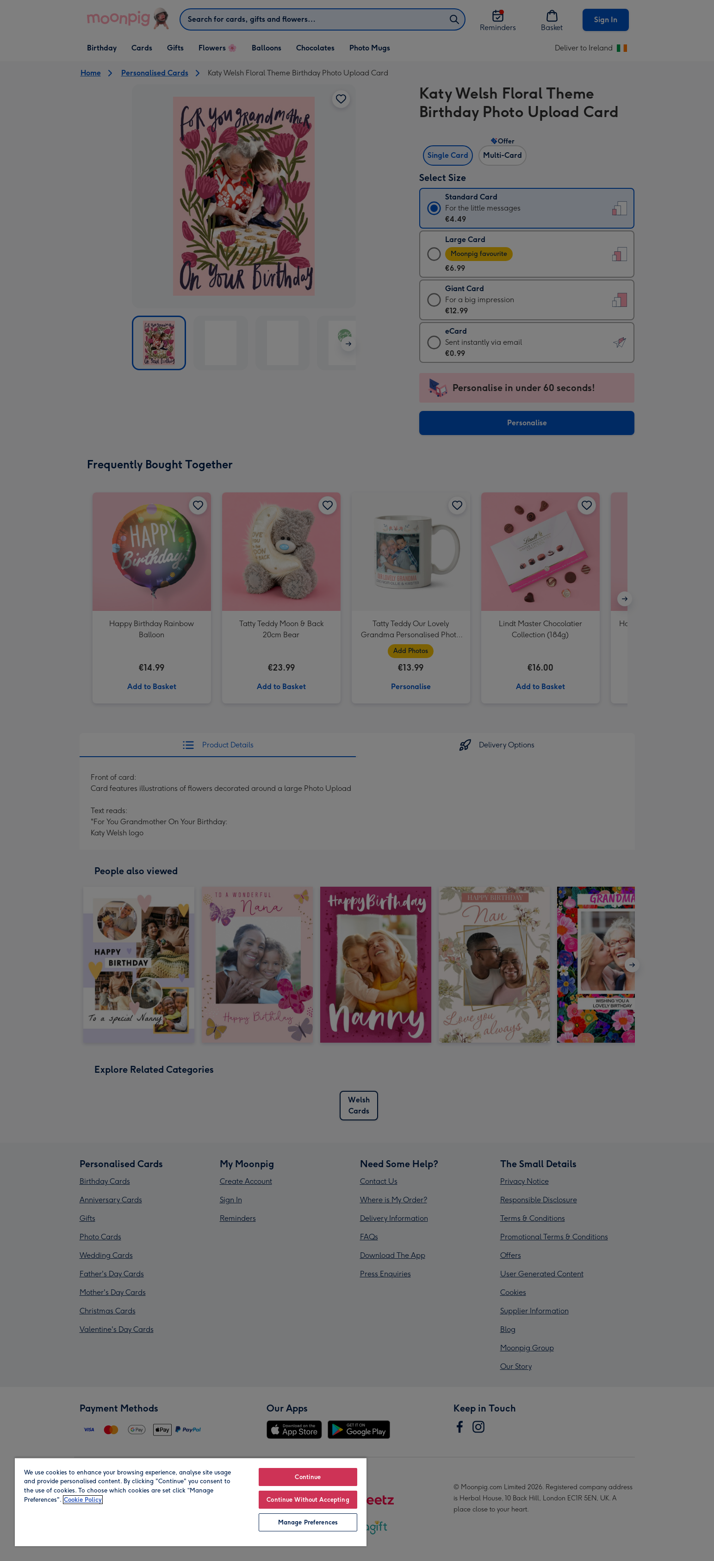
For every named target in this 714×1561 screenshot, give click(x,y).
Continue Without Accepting (308, 1499)
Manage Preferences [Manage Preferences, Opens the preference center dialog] (308, 1522)
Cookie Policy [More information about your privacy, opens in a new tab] (83, 1499)
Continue (308, 1477)
